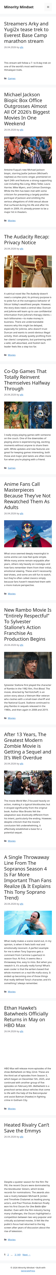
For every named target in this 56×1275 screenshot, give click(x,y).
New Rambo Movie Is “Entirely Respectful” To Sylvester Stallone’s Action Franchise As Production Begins (27, 624)
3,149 (17, 1254)
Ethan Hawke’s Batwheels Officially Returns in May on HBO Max (26, 1016)
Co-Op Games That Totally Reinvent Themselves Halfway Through (27, 380)
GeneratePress (28, 1270)
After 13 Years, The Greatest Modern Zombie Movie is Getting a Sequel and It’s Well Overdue (27, 746)
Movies (12, 220)
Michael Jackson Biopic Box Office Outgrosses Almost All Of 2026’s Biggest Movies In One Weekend (27, 109)
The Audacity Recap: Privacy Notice (26, 239)
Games (12, 78)
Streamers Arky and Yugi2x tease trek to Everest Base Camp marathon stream (26, 32)
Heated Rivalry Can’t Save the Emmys (26, 1128)
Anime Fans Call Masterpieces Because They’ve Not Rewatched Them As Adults (27, 495)
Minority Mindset (19, 7)
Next (27, 1254)
